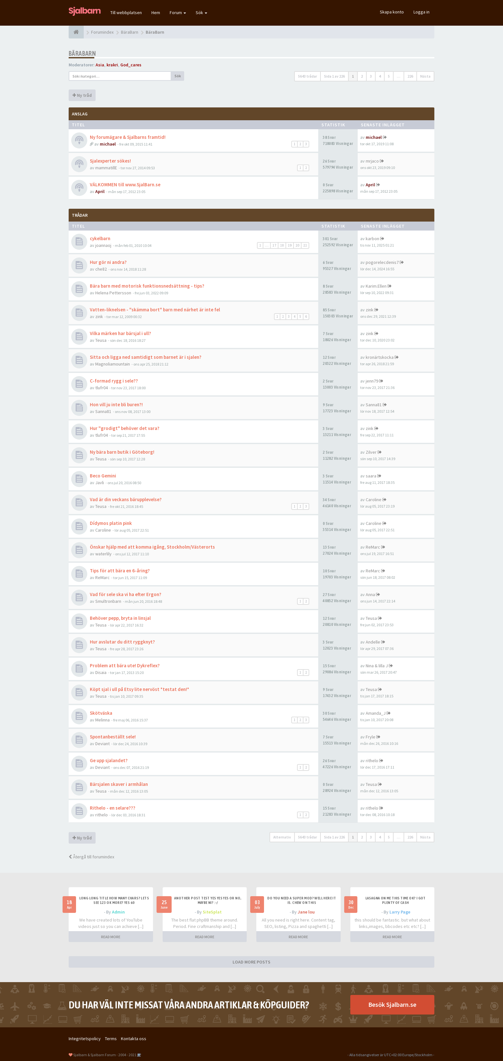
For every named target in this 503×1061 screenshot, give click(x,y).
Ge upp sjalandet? (109, 760)
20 (297, 245)
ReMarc (373, 547)
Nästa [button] (425, 76)
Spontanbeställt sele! (113, 737)
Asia (100, 65)
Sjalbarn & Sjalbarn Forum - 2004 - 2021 (104, 1054)
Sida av (334, 76)
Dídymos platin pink (111, 523)
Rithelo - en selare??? (112, 808)
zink (99, 316)
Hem (155, 12)
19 (290, 245)
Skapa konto (392, 12)
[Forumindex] (76, 32)
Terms (111, 1038)
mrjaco (372, 161)
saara (371, 476)
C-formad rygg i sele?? (114, 381)
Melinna (102, 720)
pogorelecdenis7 (382, 262)
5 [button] (389, 76)
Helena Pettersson (113, 293)
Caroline (373, 499)
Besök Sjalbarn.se (392, 1004)
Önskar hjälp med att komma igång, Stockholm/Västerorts (152, 547)
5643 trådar (307, 76)
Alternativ (282, 837)
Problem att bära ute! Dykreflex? (125, 665)
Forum (178, 12)
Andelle (373, 642)
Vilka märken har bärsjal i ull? (120, 333)
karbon (372, 238)
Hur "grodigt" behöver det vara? (124, 428)
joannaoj (103, 245)
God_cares (130, 65)
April (100, 191)
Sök (201, 12)
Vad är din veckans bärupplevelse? (126, 499)
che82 (101, 269)
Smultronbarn (108, 601)
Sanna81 (103, 411)
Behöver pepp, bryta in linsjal (120, 618)
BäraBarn (82, 53)
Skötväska (101, 713)
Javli (99, 482)
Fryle (370, 737)
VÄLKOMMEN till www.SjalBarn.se (125, 184)
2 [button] (362, 76)
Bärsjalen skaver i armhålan (119, 784)
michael (108, 144)
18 (282, 245)
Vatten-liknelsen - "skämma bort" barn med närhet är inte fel (155, 310)
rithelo (372, 760)
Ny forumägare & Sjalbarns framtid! (128, 137)
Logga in (421, 12)
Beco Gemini (103, 476)
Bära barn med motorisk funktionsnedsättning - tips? (147, 286)
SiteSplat (212, 912)
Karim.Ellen (376, 286)
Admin (118, 912)
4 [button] (380, 76)
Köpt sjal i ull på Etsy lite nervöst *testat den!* (139, 689)
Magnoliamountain (112, 364)
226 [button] (410, 76)
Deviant (102, 743)
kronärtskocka (380, 357)
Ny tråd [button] (82, 95)
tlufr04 (101, 388)
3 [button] (371, 76)
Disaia (101, 672)
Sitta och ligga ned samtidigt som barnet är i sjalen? (145, 357)
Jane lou (306, 912)
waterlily (103, 554)
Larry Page (399, 912)
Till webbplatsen (126, 12)
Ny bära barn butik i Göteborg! (122, 452)
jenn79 (372, 381)
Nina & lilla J (377, 666)
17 (274, 245)
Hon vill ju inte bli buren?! (116, 404)
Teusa (101, 340)
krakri (112, 65)
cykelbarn (100, 238)
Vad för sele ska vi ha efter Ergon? (125, 594)
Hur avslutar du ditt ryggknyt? (122, 642)
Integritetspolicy (85, 1038)
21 (305, 245)
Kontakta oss (133, 1038)
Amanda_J (376, 713)
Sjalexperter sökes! (110, 161)
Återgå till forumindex (91, 857)
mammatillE (106, 168)
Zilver (371, 452)
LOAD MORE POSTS (251, 962)
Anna (370, 594)
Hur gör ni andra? (108, 262)
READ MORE (110, 936)
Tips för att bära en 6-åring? (120, 571)
